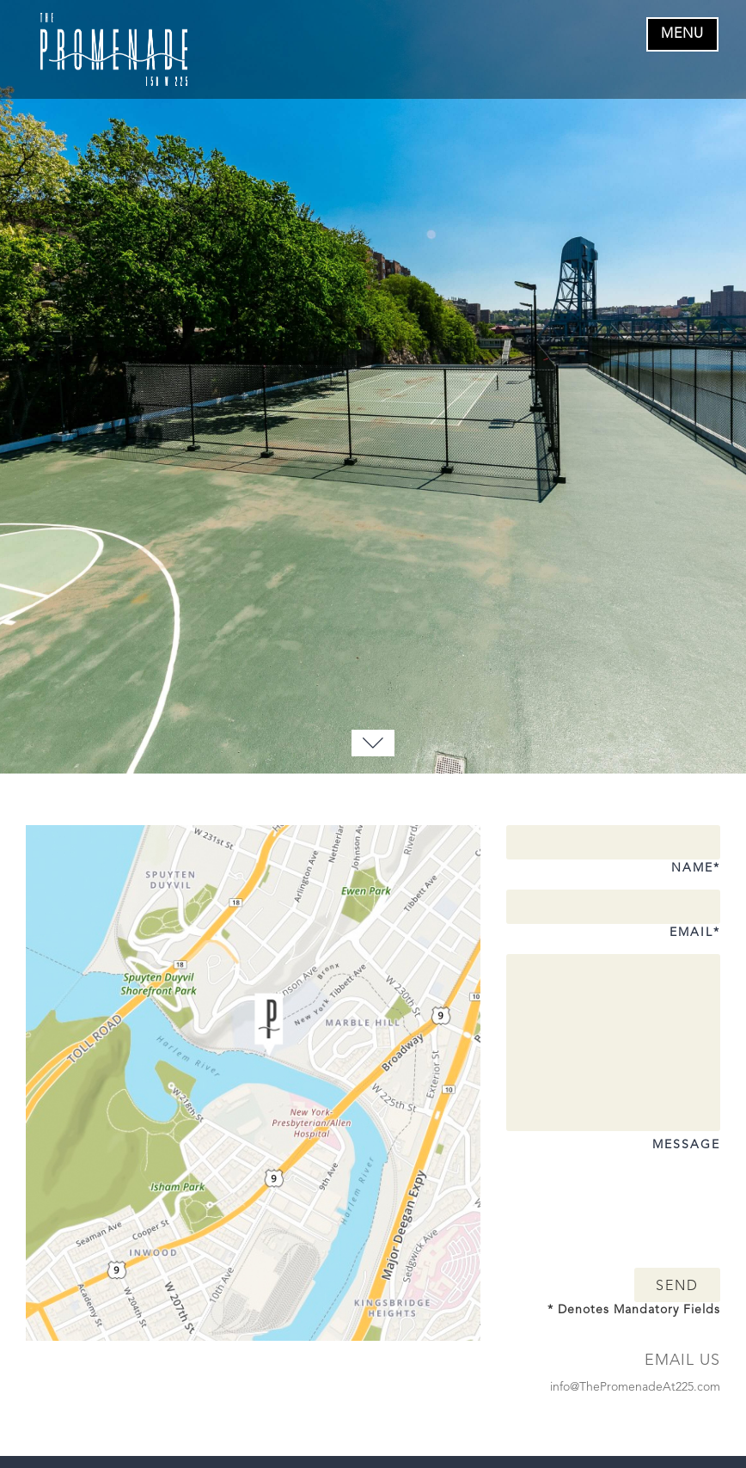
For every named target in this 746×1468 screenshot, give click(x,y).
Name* (613, 855)
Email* (613, 920)
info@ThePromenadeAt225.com (635, 1387)
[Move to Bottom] (373, 743)
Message (613, 1136)
